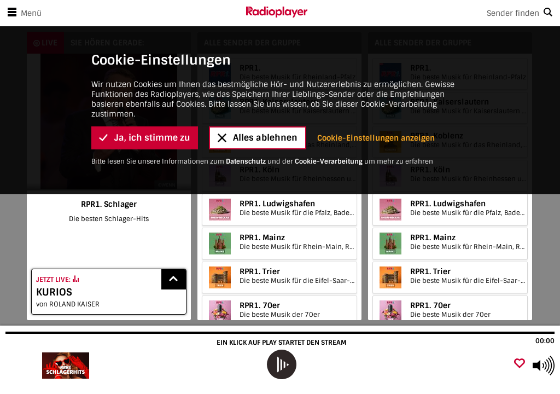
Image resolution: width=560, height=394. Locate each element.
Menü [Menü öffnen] (22, 13)
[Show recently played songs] (173, 279)
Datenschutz (246, 161)
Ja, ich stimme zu (144, 137)
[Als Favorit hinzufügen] (519, 364)
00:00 (545, 341)
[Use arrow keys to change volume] (544, 365)
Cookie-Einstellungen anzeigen (376, 138)
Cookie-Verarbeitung (329, 161)
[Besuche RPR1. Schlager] (67, 365)
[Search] (433, 13)
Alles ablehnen (258, 137)
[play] (281, 364)
